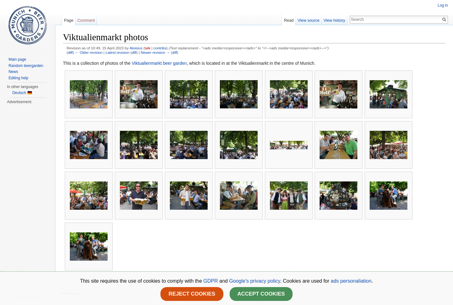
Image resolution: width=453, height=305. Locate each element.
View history (334, 20)
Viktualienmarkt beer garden (159, 63)
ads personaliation (351, 281)
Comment (86, 20)
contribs (160, 48)
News (13, 71)
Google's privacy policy (254, 281)
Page (68, 20)
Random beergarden (25, 66)
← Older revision (89, 52)
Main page (17, 59)
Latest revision (117, 52)
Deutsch (19, 93)
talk (147, 48)
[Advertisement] (27, 199)
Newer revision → (155, 52)
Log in (443, 5)
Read (289, 20)
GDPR (212, 281)
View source (308, 20)
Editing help (18, 78)
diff (70, 52)
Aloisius (136, 48)
